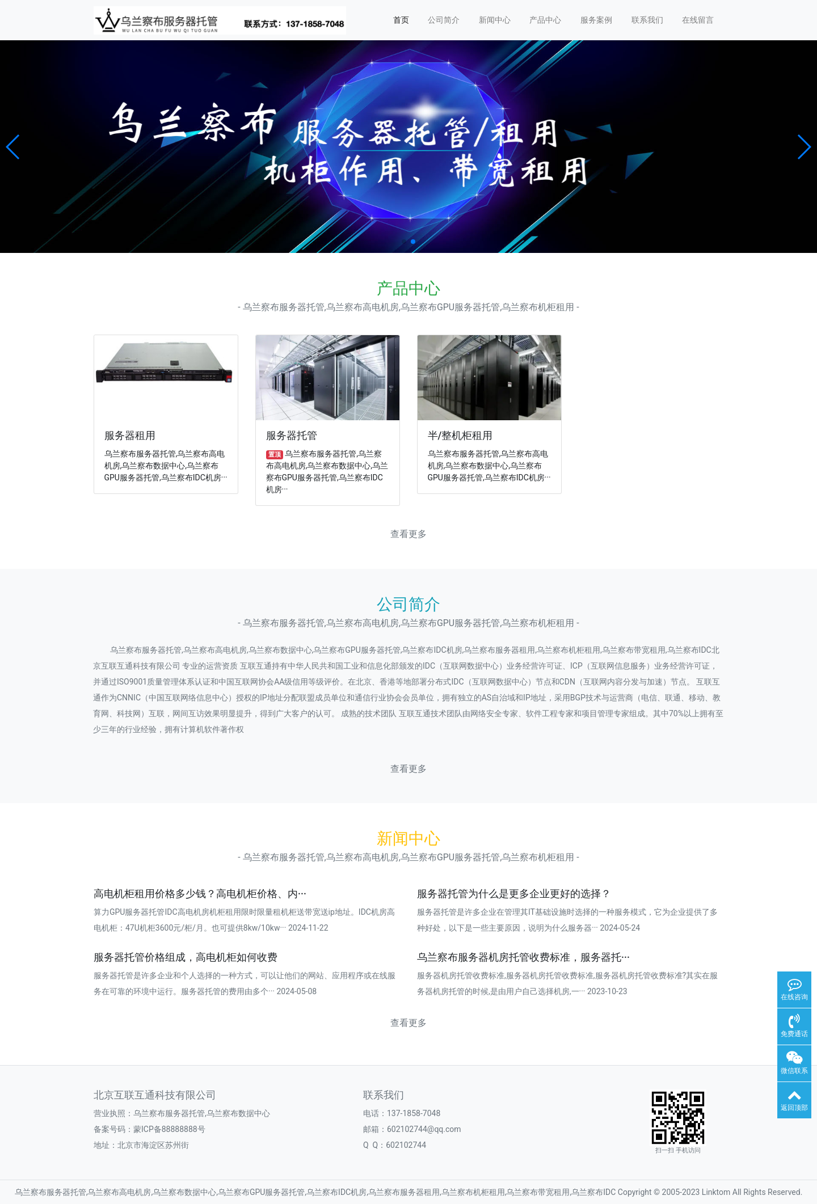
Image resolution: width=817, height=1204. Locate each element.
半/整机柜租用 (460, 435)
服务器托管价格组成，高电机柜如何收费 (185, 957)
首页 (401, 19)
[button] (13, 146)
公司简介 (444, 19)
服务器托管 (291, 435)
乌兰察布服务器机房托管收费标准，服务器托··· (523, 957)
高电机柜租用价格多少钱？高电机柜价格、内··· (200, 893)
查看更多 (408, 534)
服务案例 (596, 19)
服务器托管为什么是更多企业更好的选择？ (514, 893)
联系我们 (647, 19)
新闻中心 (495, 19)
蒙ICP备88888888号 (169, 1129)
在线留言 (698, 19)
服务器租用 (129, 435)
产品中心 (545, 19)
